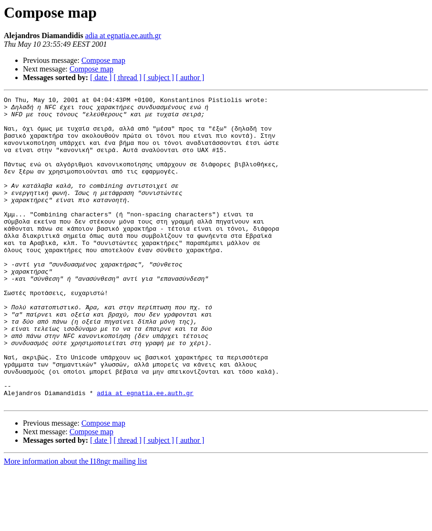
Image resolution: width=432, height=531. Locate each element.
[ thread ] (127, 77)
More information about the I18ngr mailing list (75, 523)
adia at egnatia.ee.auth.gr (123, 35)
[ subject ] (159, 77)
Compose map (103, 60)
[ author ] (190, 77)
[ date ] (101, 77)
